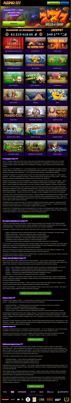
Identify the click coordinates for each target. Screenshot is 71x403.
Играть (13, 24)
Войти (64, 3)
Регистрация (53, 3)
